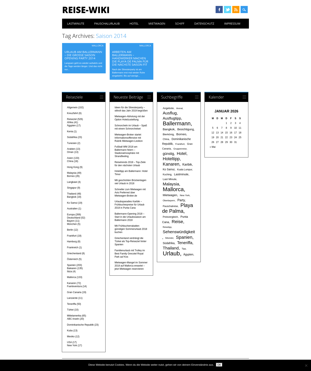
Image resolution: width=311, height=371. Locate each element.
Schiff (179, 23)
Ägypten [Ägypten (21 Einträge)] (188, 254)
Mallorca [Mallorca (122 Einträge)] (173, 189)
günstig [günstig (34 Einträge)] (168, 154)
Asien (70, 158)
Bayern (71, 221)
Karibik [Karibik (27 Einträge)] (187, 164)
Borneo (71, 176)
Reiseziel (72, 119)
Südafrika (72, 137)
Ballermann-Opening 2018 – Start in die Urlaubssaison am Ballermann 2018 (130, 216)
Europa (71, 214)
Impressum (232, 23)
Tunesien (72, 143)
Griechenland (74, 253)
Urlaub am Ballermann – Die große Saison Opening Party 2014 (83, 55)
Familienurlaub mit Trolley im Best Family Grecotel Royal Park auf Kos (130, 253)
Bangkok (71, 197)
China (70, 161)
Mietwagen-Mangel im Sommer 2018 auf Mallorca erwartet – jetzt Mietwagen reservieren (131, 265)
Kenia (70, 131)
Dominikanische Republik (80, 324)
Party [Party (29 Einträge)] (181, 200)
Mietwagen (156, 23)
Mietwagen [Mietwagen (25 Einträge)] (170, 195)
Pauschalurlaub (107, 23)
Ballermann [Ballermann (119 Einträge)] (177, 123)
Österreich (72, 259)
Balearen (72, 268)
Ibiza (69, 271)
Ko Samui (72, 202)
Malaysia (71, 173)
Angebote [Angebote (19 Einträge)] (168, 108)
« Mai (212, 147)
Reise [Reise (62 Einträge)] (177, 221)
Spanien (71, 265)
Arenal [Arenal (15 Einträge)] (179, 108)
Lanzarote (72, 298)
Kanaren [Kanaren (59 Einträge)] (171, 164)
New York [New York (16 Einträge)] (185, 195)
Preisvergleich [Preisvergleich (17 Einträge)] (170, 217)
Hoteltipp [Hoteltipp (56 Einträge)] (171, 158)
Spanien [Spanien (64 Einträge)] (184, 237)
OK (219, 364)
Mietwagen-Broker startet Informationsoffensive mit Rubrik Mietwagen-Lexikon (129, 137)
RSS (235, 9)
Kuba (70, 330)
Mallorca (98, 45)
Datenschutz (204, 23)
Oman (70, 152)
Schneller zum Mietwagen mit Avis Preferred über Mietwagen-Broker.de (130, 192)
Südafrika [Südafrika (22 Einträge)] (168, 243)
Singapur (72, 187)
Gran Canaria (74, 292)
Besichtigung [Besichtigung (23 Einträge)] (185, 129)
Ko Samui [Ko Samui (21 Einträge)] (168, 169)
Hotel (134, 23)
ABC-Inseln (73, 318)
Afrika (70, 122)
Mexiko (71, 336)
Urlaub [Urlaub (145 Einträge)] (171, 253)
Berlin (70, 229)
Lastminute (75, 23)
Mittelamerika (74, 315)
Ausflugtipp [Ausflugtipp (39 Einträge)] (172, 118)
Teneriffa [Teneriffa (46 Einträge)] (184, 243)
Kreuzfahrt (72, 113)
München (72, 224)
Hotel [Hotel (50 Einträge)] (181, 153)
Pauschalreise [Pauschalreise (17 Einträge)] (170, 206)
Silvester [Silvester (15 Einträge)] (169, 238)
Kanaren (71, 283)
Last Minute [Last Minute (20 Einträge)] (169, 179)
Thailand (71, 193)
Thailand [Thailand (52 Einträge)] (171, 248)
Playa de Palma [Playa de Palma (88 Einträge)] (177, 208)
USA (69, 342)
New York (72, 345)
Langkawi (72, 182)
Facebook (219, 9)
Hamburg (72, 241)
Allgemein (72, 107)
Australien (72, 208)
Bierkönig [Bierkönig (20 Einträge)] (168, 134)
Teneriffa (71, 304)
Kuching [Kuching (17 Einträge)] (167, 174)
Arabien (71, 149)
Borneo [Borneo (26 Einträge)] (181, 134)
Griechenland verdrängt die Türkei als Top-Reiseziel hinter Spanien (131, 241)
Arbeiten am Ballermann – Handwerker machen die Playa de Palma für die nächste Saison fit (130, 58)
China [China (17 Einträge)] (166, 139)
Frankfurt (72, 235)
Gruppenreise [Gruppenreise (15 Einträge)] (180, 149)
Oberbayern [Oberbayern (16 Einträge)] (169, 200)
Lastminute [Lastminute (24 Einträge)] (181, 174)
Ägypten (71, 125)
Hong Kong (73, 167)
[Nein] (306, 365)
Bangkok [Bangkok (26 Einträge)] (169, 129)
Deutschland (73, 217)
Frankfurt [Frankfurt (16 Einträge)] (179, 144)
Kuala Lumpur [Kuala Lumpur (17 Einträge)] (184, 169)
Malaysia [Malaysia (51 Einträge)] (171, 184)
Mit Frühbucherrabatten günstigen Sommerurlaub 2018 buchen (131, 229)
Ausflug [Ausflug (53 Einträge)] (170, 113)
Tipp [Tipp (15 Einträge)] (184, 248)
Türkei (70, 309)
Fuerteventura (74, 286)
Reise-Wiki (85, 10)
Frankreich (72, 247)
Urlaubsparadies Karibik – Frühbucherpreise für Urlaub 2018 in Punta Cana (129, 204)
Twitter (227, 9)
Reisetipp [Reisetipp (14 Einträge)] (167, 227)
